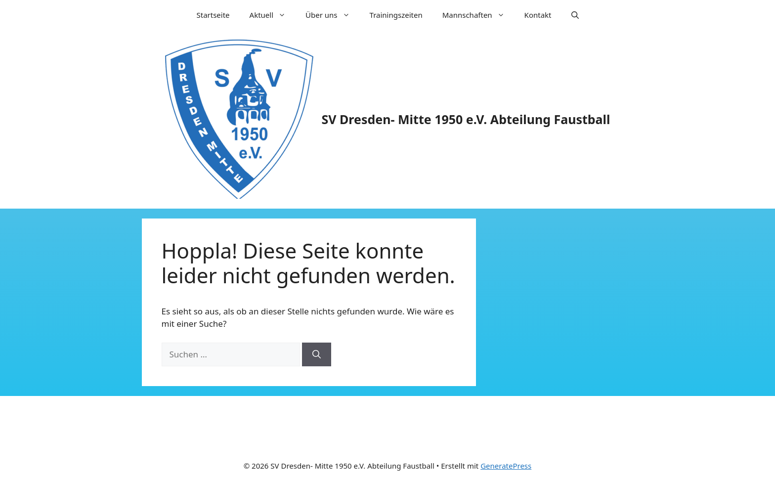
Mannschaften (478, 15)
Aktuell (273, 15)
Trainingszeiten (396, 15)
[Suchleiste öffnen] (575, 15)
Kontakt (538, 15)
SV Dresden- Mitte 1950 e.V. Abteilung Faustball (466, 119)
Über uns (332, 15)
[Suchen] (316, 354)
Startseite (213, 15)
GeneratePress (505, 466)
